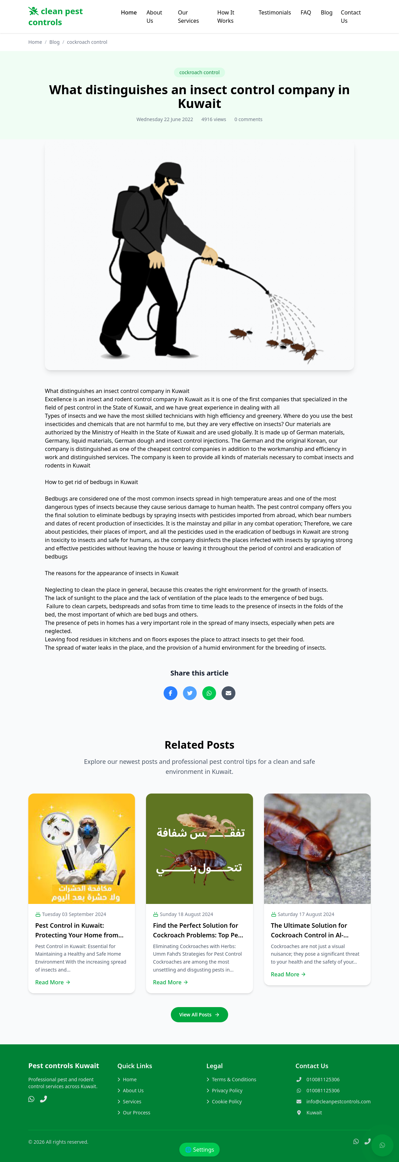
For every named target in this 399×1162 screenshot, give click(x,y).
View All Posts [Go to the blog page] (199, 1014)
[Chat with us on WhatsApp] (382, 1145)
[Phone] (43, 1099)
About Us (154, 16)
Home (129, 12)
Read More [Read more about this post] (53, 982)
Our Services (188, 16)
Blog (327, 12)
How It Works (225, 16)
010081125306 (323, 1079)
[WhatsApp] (31, 1099)
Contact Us (351, 16)
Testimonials (275, 12)
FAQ (306, 12)
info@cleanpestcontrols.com (338, 1101)
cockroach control (199, 72)
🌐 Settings (199, 1149)
